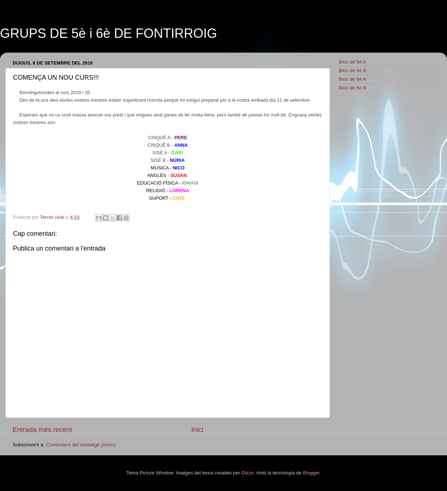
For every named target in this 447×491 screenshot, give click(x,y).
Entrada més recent (42, 429)
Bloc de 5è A (352, 62)
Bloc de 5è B (353, 70)
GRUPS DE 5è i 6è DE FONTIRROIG (108, 33)
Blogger (311, 472)
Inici (197, 429)
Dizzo (248, 472)
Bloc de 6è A (352, 79)
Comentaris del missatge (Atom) (81, 444)
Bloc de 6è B (353, 87)
